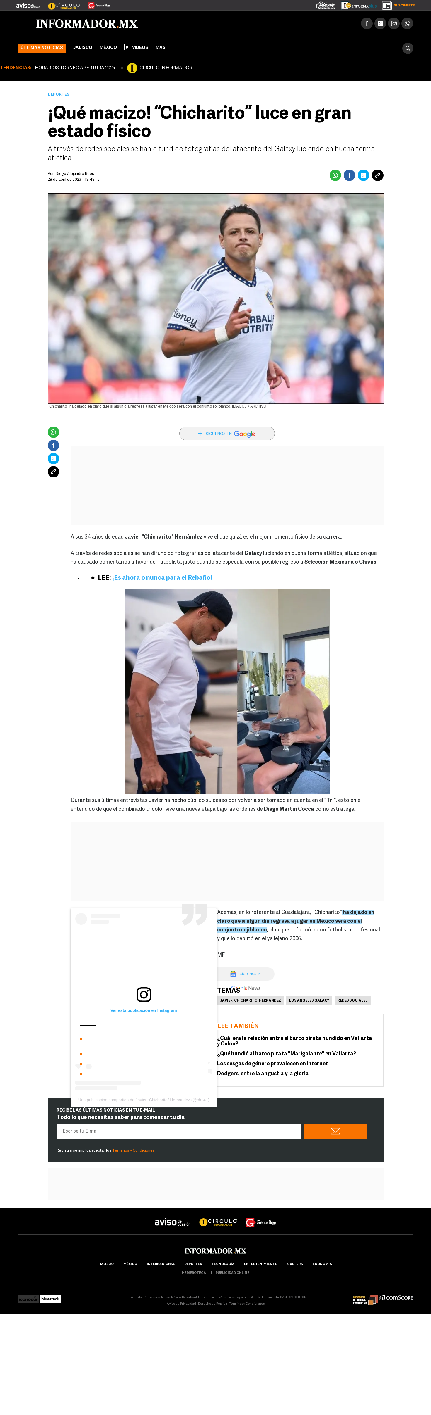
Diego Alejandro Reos (75, 174)
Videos (136, 47)
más (165, 48)
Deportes (58, 94)
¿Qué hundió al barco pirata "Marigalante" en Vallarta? (286, 1054)
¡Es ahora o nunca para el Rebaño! (162, 578)
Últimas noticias (42, 48)
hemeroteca (194, 1273)
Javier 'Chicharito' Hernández (250, 1000)
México (108, 48)
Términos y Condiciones (133, 1150)
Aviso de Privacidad (181, 1304)
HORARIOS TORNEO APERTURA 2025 (75, 68)
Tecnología (223, 1264)
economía (322, 1264)
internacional (161, 1264)
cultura (295, 1264)
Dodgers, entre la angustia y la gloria (263, 1074)
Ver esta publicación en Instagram (143, 1010)
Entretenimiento (260, 1264)
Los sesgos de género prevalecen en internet (272, 1064)
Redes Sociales (353, 1000)
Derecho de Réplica (212, 1304)
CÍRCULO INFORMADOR (165, 68)
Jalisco (82, 48)
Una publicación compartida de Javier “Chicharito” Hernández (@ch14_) (143, 1100)
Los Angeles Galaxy (309, 1000)
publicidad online (232, 1273)
